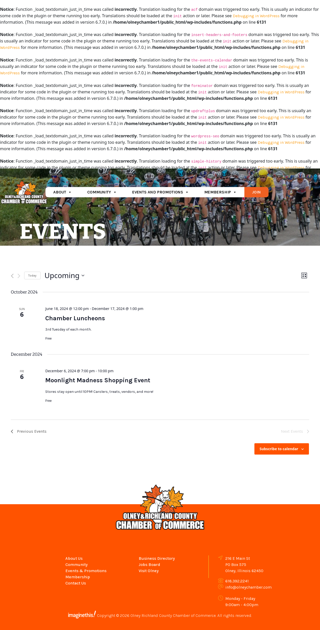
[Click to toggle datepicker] (64, 275)
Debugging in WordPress (256, 15)
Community (102, 192)
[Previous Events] (12, 275)
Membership (220, 192)
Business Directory (157, 558)
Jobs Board (149, 564)
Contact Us (75, 583)
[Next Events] (18, 275)
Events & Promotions (85, 570)
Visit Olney (149, 570)
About (62, 192)
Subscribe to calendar (279, 448)
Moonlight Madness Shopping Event (97, 380)
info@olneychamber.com (248, 587)
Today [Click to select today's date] (32, 275)
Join (256, 192)
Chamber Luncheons (75, 318)
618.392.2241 (237, 581)
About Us (74, 558)
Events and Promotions (160, 192)
